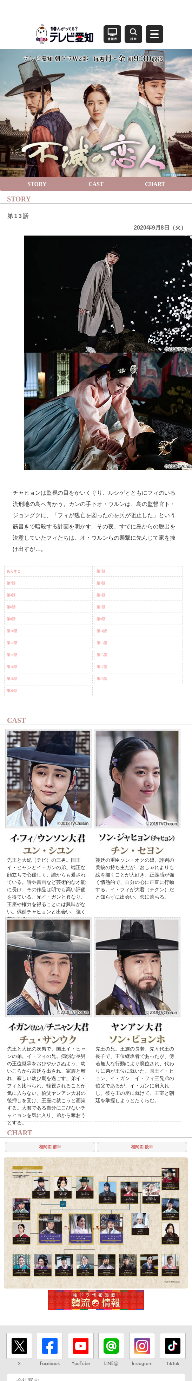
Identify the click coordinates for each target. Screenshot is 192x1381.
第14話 (12, 655)
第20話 (12, 691)
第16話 (12, 667)
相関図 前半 (50, 1146)
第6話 (11, 607)
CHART (155, 184)
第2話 (11, 583)
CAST (96, 184)
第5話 (101, 595)
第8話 (11, 619)
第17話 (102, 667)
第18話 (12, 679)
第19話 (102, 679)
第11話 (102, 631)
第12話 (12, 643)
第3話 (101, 583)
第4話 (11, 595)
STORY (36, 184)
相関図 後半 (142, 1146)
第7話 (101, 607)
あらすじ (14, 571)
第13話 (102, 643)
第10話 (12, 631)
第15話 (102, 655)
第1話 (101, 571)
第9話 (101, 619)
